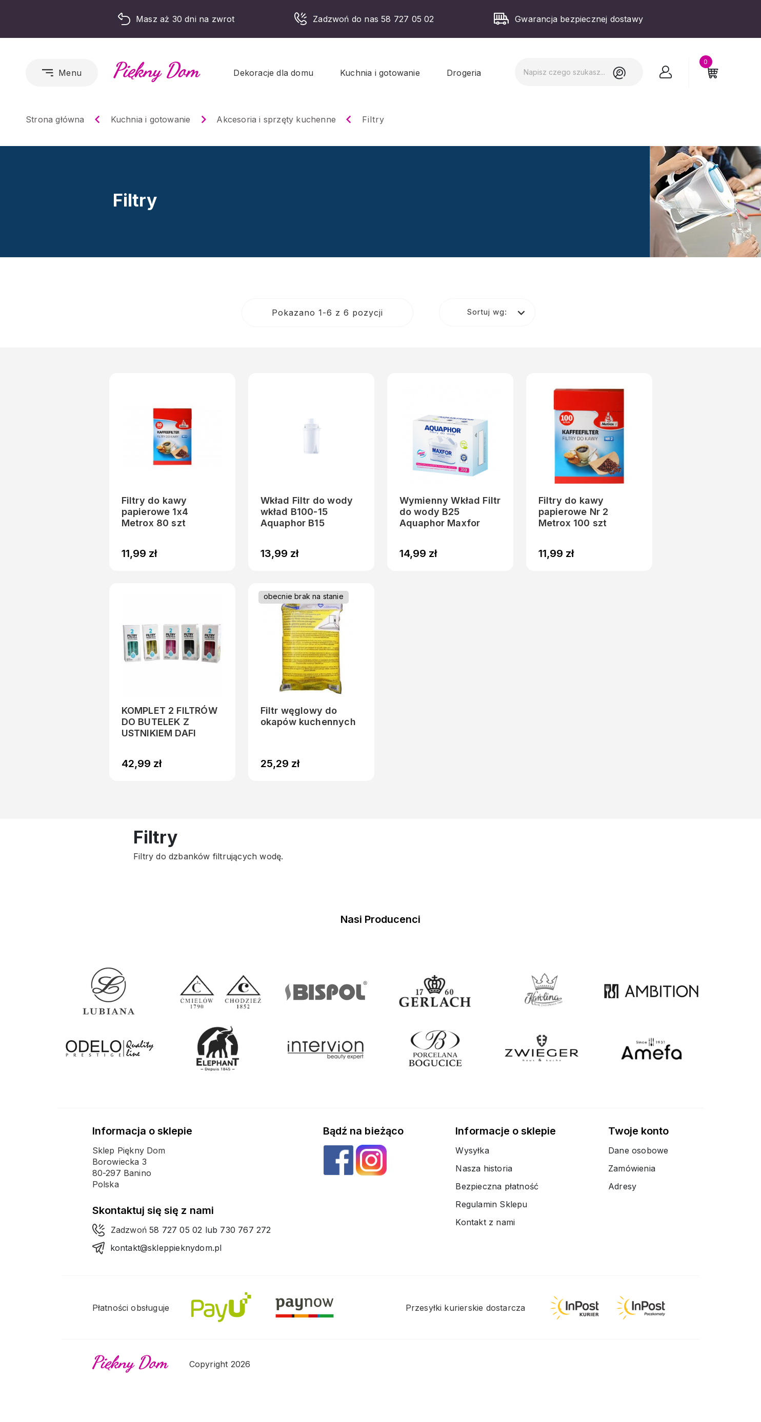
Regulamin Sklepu (491, 1204)
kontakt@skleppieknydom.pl (166, 1248)
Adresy (622, 1186)
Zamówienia (631, 1168)
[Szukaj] (579, 72)
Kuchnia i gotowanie (380, 73)
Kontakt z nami (485, 1222)
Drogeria (464, 73)
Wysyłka (472, 1150)
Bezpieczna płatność (496, 1186)
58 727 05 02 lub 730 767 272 (210, 1230)
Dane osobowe (638, 1150)
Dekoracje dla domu (273, 73)
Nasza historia (483, 1168)
